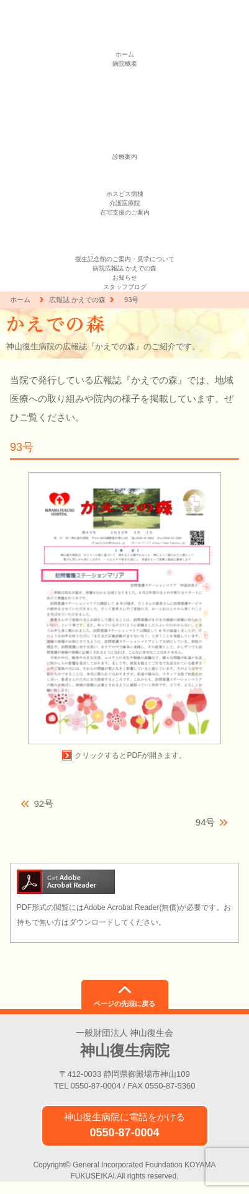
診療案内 (124, 156)
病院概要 (124, 63)
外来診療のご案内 (125, 166)
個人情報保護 (124, 91)
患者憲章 (124, 82)
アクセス (124, 138)
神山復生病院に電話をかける (124, 1125)
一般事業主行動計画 (125, 110)
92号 (43, 803)
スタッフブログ (125, 286)
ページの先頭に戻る (124, 1003)
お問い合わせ (124, 147)
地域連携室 (124, 184)
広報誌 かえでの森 (77, 299)
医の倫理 (124, 119)
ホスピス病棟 (124, 193)
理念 (125, 72)
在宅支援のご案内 (125, 212)
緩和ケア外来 (124, 175)
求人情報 (124, 128)
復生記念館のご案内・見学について (124, 259)
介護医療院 (124, 203)
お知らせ (124, 277)
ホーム (124, 54)
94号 (205, 822)
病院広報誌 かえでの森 (124, 268)
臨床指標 (124, 100)
